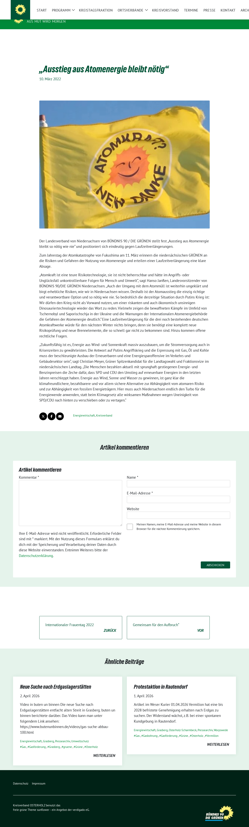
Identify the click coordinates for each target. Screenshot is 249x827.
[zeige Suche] (229, 4)
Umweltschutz (80, 735)
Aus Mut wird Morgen (46, 21)
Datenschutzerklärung (36, 549)
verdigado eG (81, 804)
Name (132, 471)
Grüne (79, 741)
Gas (24, 741)
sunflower (43, 804)
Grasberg (48, 735)
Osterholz (92, 741)
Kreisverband (104, 409)
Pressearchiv (62, 735)
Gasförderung (37, 741)
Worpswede (221, 724)
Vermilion (212, 730)
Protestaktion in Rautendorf (161, 681)
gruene (67, 741)
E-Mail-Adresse (140, 487)
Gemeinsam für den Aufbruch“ (168, 621)
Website (133, 502)
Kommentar (29, 471)
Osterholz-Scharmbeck (182, 724)
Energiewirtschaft (84, 409)
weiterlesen (104, 749)
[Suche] (223, 4)
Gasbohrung (150, 730)
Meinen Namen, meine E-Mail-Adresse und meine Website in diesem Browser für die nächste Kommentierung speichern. (179, 520)
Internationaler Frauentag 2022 (80, 621)
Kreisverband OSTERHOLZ (53, 16)
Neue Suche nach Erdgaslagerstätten (55, 681)
